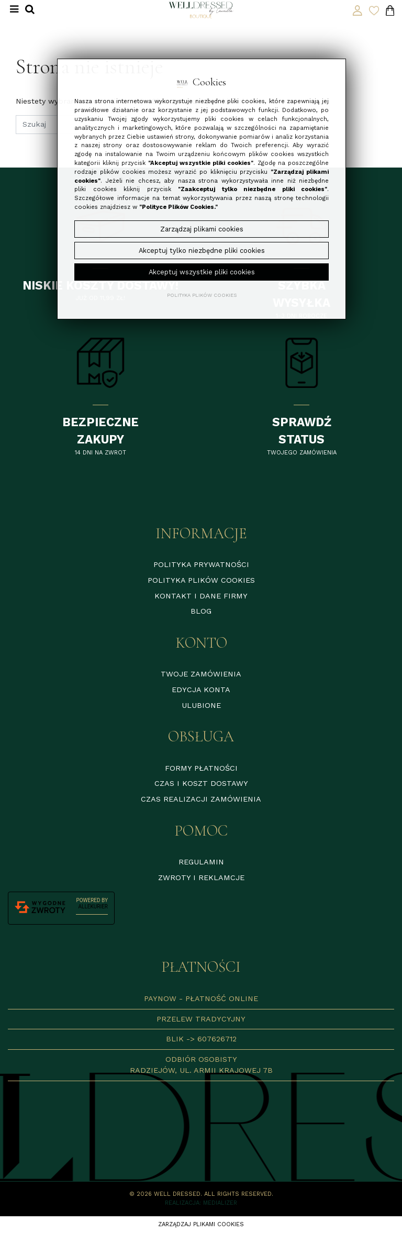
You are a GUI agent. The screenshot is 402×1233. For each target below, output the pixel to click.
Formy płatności (201, 768)
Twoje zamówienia (201, 674)
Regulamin (201, 862)
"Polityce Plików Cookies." (178, 207)
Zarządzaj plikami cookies (201, 1224)
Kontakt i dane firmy (201, 596)
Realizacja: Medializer (201, 1202)
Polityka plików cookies (201, 580)
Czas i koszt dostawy (201, 783)
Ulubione (201, 705)
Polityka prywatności (201, 564)
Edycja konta (201, 689)
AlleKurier (93, 906)
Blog (201, 611)
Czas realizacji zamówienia (201, 799)
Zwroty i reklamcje (201, 877)
